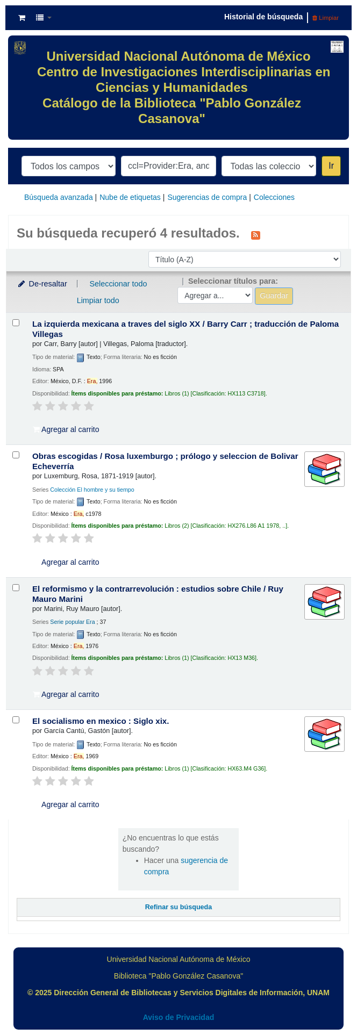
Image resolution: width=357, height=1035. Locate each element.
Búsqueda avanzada (58, 197)
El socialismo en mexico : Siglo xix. (100, 720)
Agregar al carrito (66, 429)
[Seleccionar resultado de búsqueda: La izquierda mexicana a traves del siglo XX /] (15, 322)
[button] (22, 18)
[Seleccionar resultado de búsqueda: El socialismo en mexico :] (15, 719)
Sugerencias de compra (207, 197)
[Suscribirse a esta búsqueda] (255, 234)
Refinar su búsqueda (178, 907)
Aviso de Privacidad (179, 1017)
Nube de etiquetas (130, 197)
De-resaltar (42, 283)
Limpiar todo (98, 300)
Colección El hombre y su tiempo (92, 489)
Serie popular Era (72, 622)
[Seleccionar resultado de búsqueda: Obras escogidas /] (15, 454)
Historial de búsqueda (263, 16)
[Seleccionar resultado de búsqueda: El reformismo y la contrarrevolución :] (15, 587)
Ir (331, 165)
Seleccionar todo (118, 283)
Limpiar (325, 18)
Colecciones (274, 197)
